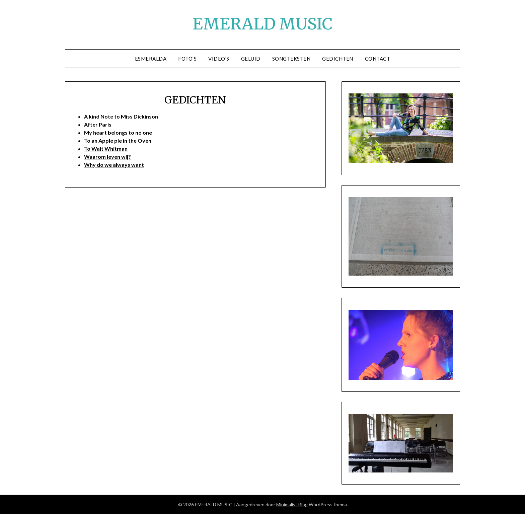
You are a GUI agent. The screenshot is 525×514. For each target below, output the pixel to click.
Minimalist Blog (292, 504)
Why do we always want (114, 164)
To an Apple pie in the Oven (117, 140)
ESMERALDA (151, 59)
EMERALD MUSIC (262, 24)
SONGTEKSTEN (291, 59)
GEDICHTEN (337, 59)
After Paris (97, 124)
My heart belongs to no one (118, 132)
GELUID (250, 59)
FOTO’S (187, 59)
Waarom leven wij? (107, 156)
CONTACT (377, 59)
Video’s (218, 59)
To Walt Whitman (106, 148)
